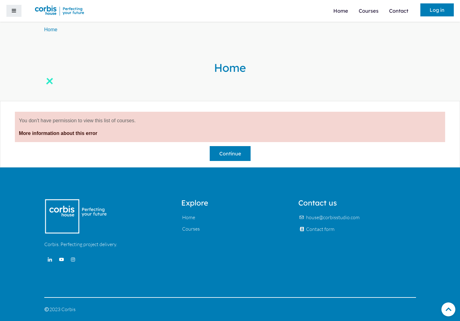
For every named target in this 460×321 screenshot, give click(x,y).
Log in (437, 10)
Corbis (68, 309)
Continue (230, 153)
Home (51, 29)
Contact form (320, 229)
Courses (191, 229)
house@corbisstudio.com (333, 217)
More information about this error (58, 133)
